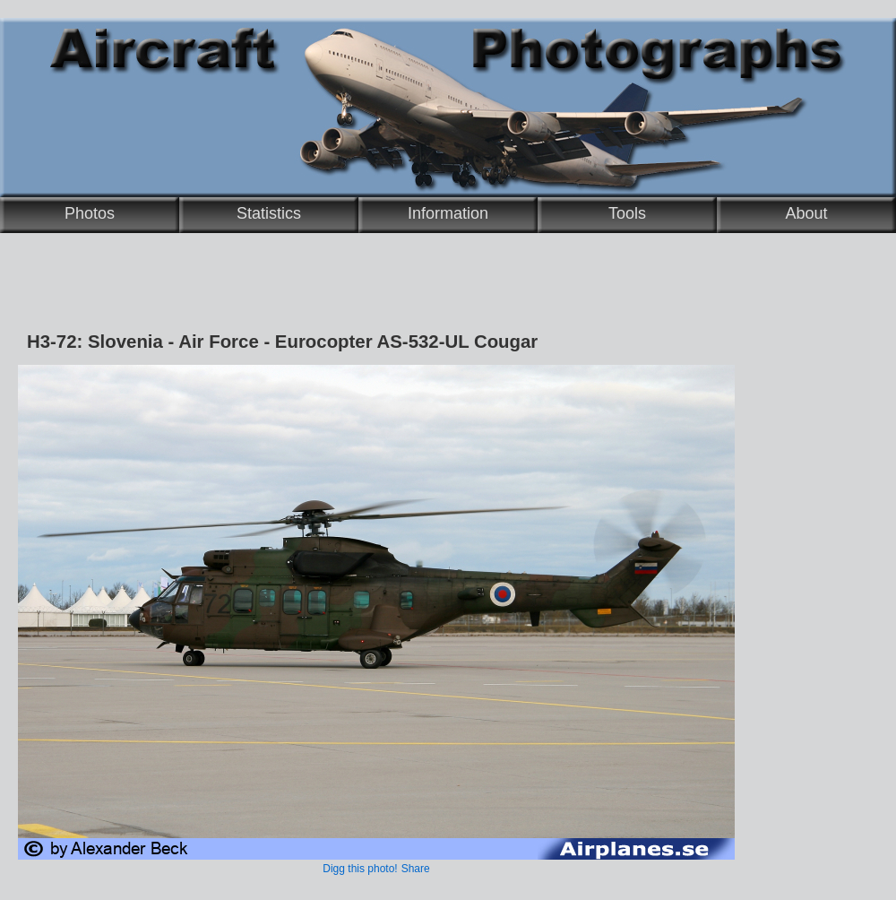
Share (415, 868)
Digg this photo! (360, 868)
